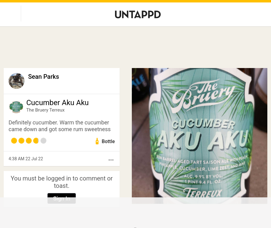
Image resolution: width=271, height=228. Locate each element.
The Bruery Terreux (45, 110)
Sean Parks (43, 76)
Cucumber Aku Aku (57, 102)
